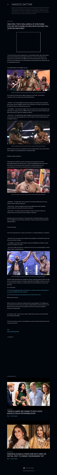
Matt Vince (32, 470)
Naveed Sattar (22, 4)
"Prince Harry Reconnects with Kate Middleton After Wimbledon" (24, 412)
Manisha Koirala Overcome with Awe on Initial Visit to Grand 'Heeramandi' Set (26, 455)
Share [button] (8, 329)
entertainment (13, 331)
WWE (17, 331)
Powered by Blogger (28, 468)
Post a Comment (14, 416)
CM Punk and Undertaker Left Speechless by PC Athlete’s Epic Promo (24, 294)
